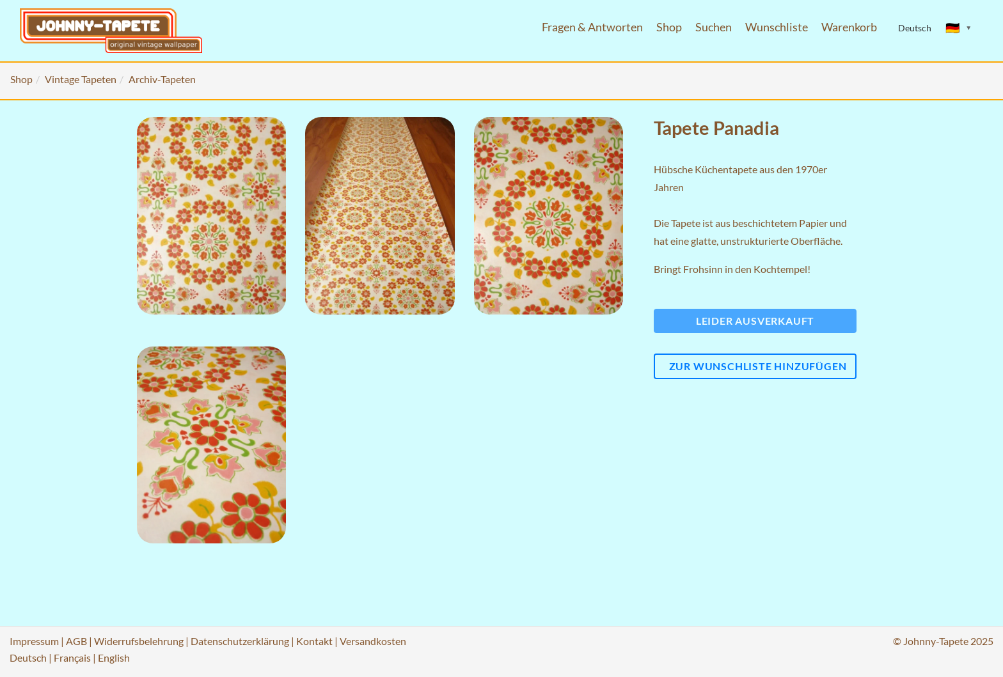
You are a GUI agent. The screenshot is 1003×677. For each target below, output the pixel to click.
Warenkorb (849, 27)
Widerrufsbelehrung (139, 641)
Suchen (713, 27)
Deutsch (28, 657)
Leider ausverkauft (755, 321)
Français (72, 657)
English (114, 657)
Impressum (34, 641)
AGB (76, 641)
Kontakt (314, 641)
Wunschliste (776, 27)
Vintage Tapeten (80, 79)
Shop (669, 27)
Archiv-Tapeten (162, 79)
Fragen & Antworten (592, 27)
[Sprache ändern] (959, 28)
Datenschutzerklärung (240, 641)
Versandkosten (373, 641)
